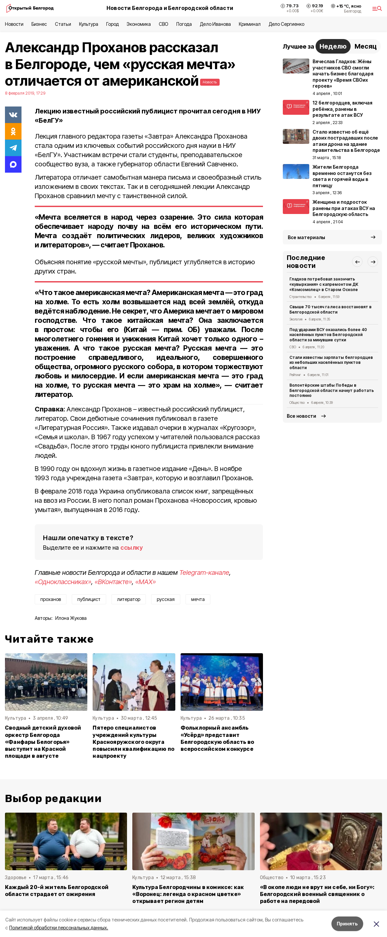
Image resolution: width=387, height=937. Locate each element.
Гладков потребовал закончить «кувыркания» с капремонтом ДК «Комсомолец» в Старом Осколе (323, 284)
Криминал (250, 24)
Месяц (366, 46)
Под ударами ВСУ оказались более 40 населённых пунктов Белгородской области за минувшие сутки (328, 335)
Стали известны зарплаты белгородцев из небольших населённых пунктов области (331, 362)
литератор (128, 599)
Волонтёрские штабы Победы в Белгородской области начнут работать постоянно (331, 390)
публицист (89, 599)
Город (112, 24)
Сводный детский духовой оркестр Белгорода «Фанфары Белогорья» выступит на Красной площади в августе (43, 742)
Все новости (301, 416)
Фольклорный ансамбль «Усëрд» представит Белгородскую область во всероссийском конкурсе (217, 738)
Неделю (333, 46)
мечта (198, 599)
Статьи (63, 24)
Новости (14, 24)
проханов (50, 599)
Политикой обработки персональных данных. (58, 927)
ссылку (131, 547)
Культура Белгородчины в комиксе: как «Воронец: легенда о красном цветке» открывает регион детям (188, 894)
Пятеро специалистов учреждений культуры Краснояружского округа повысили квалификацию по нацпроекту (133, 742)
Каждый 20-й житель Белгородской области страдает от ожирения (56, 890)
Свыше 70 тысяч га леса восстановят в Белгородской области (330, 309)
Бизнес (39, 24)
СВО (163, 24)
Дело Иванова (215, 24)
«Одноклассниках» (63, 582)
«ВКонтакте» (113, 582)
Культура (88, 24)
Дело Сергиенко (286, 24)
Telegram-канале (204, 572)
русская (166, 599)
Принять (347, 923)
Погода (184, 24)
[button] (357, 261)
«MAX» (145, 582)
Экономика (139, 24)
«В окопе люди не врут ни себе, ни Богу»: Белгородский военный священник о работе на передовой (317, 894)
